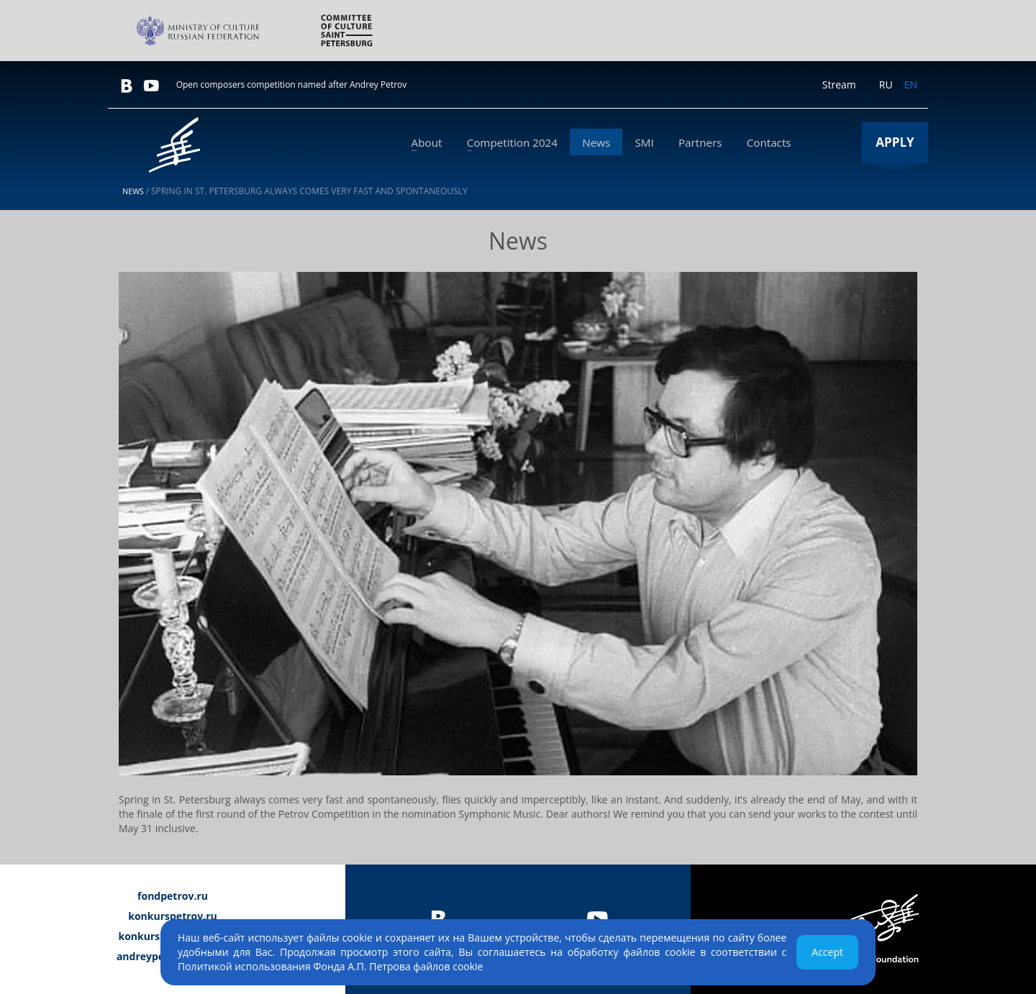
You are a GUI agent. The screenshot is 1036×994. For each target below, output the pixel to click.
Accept (827, 952)
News (615, 142)
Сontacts (771, 142)
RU (886, 84)
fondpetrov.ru (172, 896)
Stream (839, 84)
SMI (658, 142)
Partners (708, 142)
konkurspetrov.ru (172, 916)
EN (910, 84)
